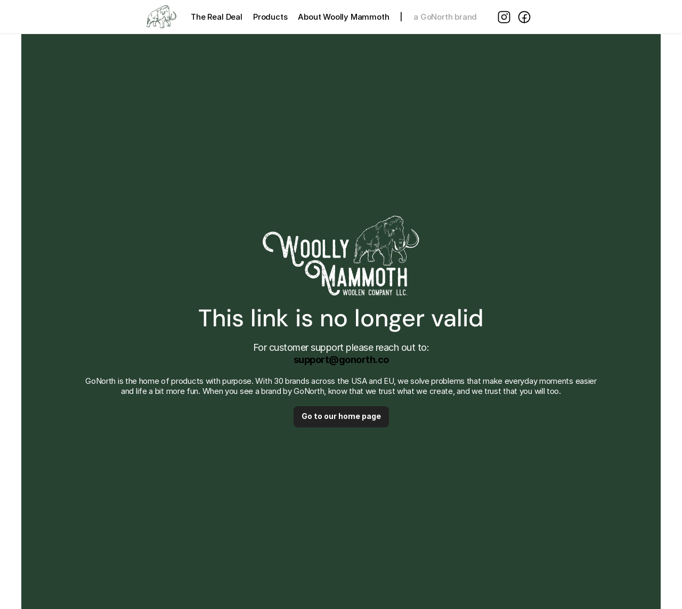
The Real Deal (216, 17)
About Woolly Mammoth (343, 17)
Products (270, 17)
